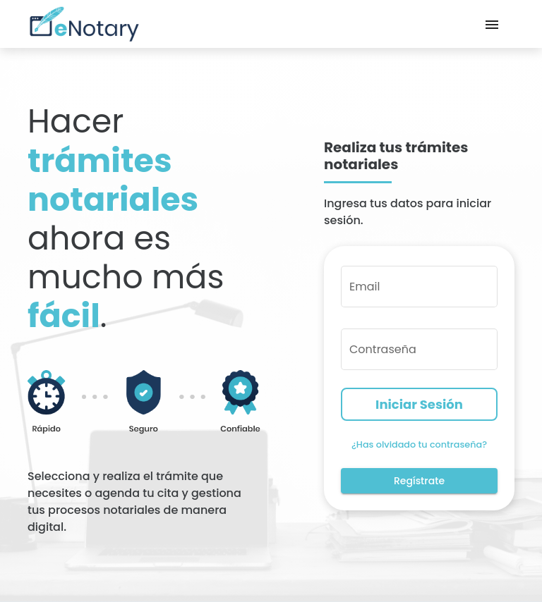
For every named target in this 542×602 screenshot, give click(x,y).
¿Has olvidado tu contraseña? (419, 444)
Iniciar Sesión (419, 404)
